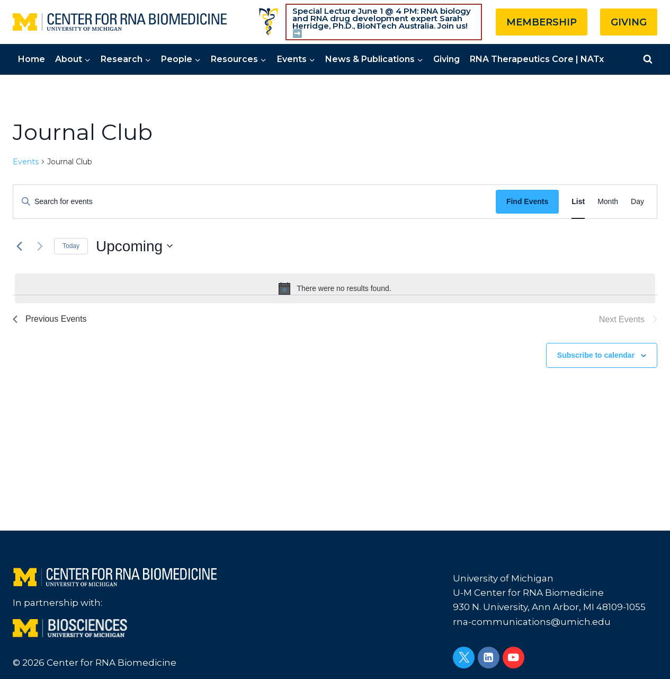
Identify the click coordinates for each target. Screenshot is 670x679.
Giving (446, 59)
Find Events (527, 201)
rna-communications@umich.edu (532, 621)
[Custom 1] (268, 22)
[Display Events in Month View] (607, 201)
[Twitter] (464, 657)
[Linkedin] (488, 657)
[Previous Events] (19, 246)
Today (70, 246)
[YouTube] (513, 657)
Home (31, 59)
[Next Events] (39, 246)
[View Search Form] (647, 59)
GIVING (629, 22)
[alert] (335, 288)
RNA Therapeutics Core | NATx (537, 59)
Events (26, 161)
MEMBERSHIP (541, 22)
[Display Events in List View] (578, 201)
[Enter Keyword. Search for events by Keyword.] (254, 201)
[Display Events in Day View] (637, 201)
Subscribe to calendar (596, 355)
